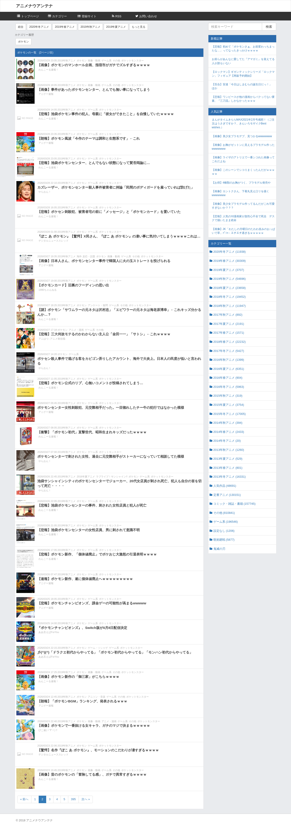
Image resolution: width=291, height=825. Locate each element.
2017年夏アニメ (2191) (228, 323)
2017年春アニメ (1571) (228, 332)
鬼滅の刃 (219, 548)
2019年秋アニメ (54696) (229, 278)
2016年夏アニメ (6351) (228, 369)
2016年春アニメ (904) (228, 377)
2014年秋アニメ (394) (228, 422)
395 (73, 799)
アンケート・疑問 (98, 305)
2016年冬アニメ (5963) (228, 387)
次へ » (85, 799)
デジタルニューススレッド (53, 240)
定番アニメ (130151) (227, 495)
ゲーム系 (106, 60)
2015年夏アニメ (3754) (228, 404)
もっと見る (138, 26)
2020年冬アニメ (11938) (229, 251)
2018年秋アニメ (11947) (229, 306)
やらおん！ (44, 191)
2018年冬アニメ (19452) (229, 296)
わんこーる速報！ (48, 69)
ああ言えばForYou (48, 632)
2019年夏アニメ (116, 26)
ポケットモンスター (132, 60)
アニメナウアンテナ (34, 6)
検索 (269, 26)
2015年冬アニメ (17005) (229, 414)
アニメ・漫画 (76, 329)
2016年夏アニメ (86, 476)
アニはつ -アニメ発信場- (52, 338)
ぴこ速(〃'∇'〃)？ (48, 730)
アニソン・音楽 (96, 696)
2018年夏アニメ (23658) (229, 288)
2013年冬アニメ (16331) (229, 476)
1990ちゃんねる (47, 289)
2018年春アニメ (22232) (229, 341)
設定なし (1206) (224, 530)
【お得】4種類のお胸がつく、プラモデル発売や (241, 182)
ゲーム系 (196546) (225, 521)
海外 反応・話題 (86, 256)
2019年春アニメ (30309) (229, 260)
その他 (116, 60)
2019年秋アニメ (90, 26)
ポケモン (23, 41)
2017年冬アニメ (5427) (228, 351)
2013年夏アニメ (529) (228, 458)
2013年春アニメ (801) (228, 467)
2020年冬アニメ (39, 26)
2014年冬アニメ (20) (227, 440)
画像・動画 (94, 60)
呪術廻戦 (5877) (224, 539)
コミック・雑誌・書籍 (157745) (234, 503)
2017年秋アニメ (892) (228, 314)
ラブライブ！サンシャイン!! (111, 476)
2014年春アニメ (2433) (228, 432)
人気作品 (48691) (224, 485)
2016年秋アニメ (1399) (228, 359)
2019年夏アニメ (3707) (228, 270)
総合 (20, 26)
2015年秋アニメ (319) (228, 395)
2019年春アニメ (65, 26)
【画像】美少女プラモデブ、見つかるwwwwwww (242, 136)
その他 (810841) (224, 513)
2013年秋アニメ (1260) (228, 450)
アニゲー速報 (45, 94)
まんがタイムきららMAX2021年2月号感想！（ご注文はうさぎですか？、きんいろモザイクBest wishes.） (243, 123)
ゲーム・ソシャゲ (98, 647)
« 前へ (24, 799)
